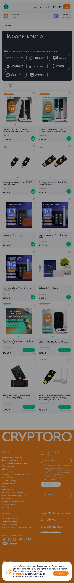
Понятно (61, 573)
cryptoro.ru (18, 573)
